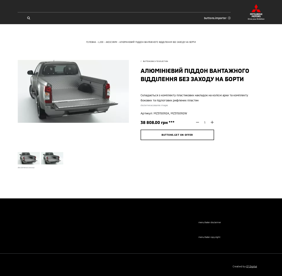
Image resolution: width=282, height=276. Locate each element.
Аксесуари (111, 42)
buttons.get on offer (177, 134)
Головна (91, 42)
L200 (100, 42)
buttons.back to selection (154, 61)
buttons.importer (217, 18)
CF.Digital (251, 266)
